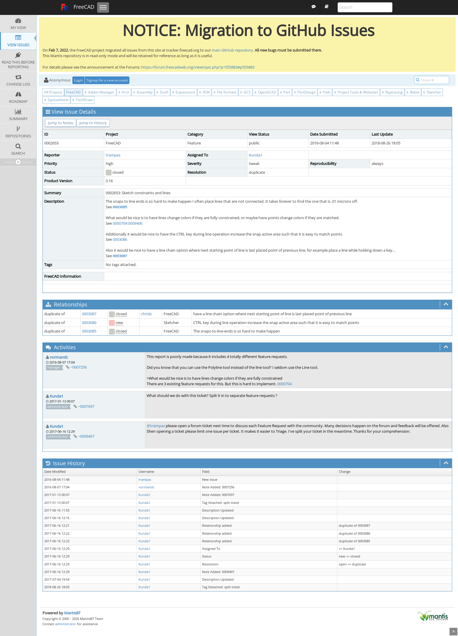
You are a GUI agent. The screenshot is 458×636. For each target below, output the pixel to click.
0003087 (120, 255)
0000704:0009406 (127, 223)
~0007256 (78, 367)
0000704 (284, 383)
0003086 (120, 239)
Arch (123, 92)
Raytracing (392, 92)
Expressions (183, 92)
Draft (162, 92)
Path (324, 92)
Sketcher (432, 92)
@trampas (156, 425)
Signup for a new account (107, 80)
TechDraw (82, 99)
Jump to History (93, 122)
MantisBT (72, 612)
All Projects (53, 92)
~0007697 (86, 406)
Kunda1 (255, 155)
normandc (59, 357)
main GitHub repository (232, 50)
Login (78, 80)
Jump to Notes (60, 122)
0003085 (120, 206)
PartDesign (305, 92)
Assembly (143, 92)
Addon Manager (99, 92)
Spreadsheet (56, 99)
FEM (204, 92)
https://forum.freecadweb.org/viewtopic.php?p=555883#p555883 (197, 67)
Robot (412, 92)
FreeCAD (77, 7)
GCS (245, 92)
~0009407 (86, 436)
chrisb (146, 313)
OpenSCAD (265, 92)
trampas (113, 155)
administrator (65, 624)
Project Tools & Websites (356, 92)
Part (285, 92)
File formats (224, 92)
